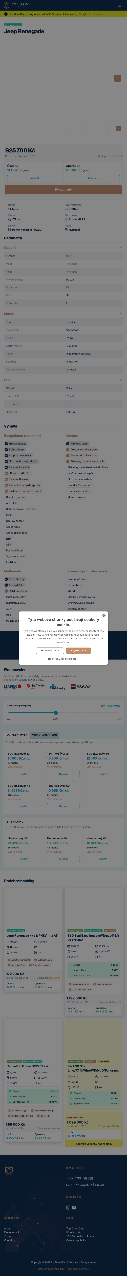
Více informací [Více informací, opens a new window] (63, 642)
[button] (63, 659)
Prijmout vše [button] (78, 650)
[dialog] (63, 638)
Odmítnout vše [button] (50, 650)
